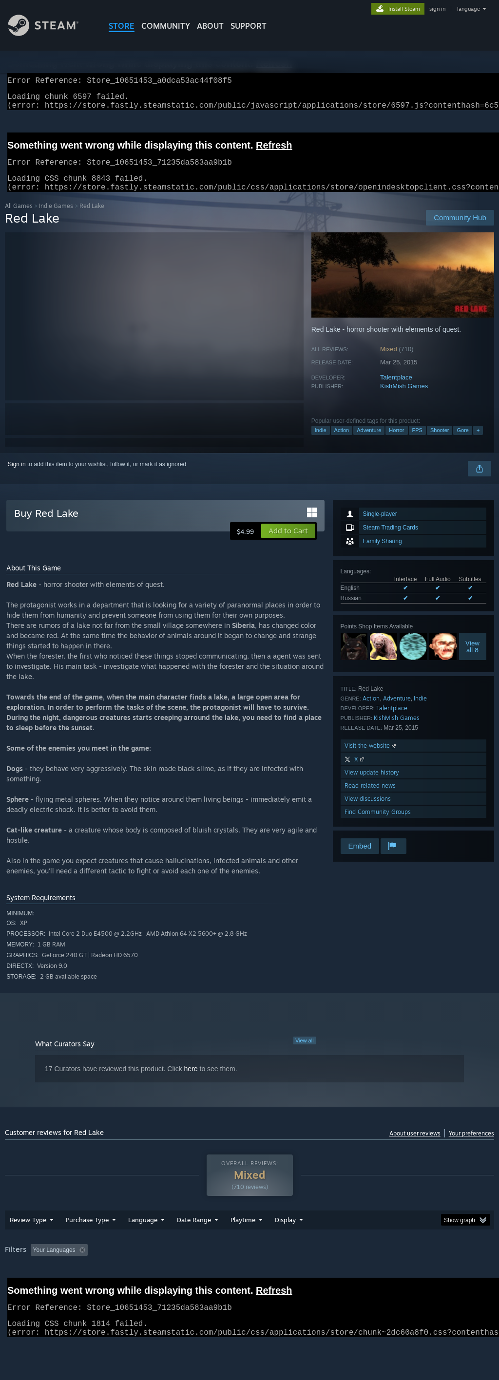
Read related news (370, 797)
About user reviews (415, 1145)
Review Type (28, 1245)
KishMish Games (404, 397)
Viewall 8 (472, 658)
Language (142, 1245)
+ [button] (478, 442)
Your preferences (471, 1145)
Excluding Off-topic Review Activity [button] (152, 1275)
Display (285, 1245)
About (210, 26)
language (468, 8)
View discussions (368, 810)
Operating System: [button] (379, 1275)
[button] (288, 542)
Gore (462, 442)
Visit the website (371, 757)
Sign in (17, 476)
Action (341, 442)
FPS (417, 442)
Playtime (242, 1245)
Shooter (439, 442)
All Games (19, 217)
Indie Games (56, 217)
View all (304, 1052)
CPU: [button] (429, 1275)
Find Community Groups (378, 823)
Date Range (194, 1245)
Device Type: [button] (24, 1288)
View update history (372, 784)
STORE (121, 26)
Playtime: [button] (228, 1275)
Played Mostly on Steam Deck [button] (298, 1275)
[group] (249, 1281)
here (191, 1080)
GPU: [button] (462, 1275)
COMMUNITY (165, 26)
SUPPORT (248, 26)
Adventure (369, 442)
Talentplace (396, 389)
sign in (437, 8)
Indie (320, 442)
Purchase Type (87, 1245)
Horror (396, 442)
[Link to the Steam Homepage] (51, 33)
